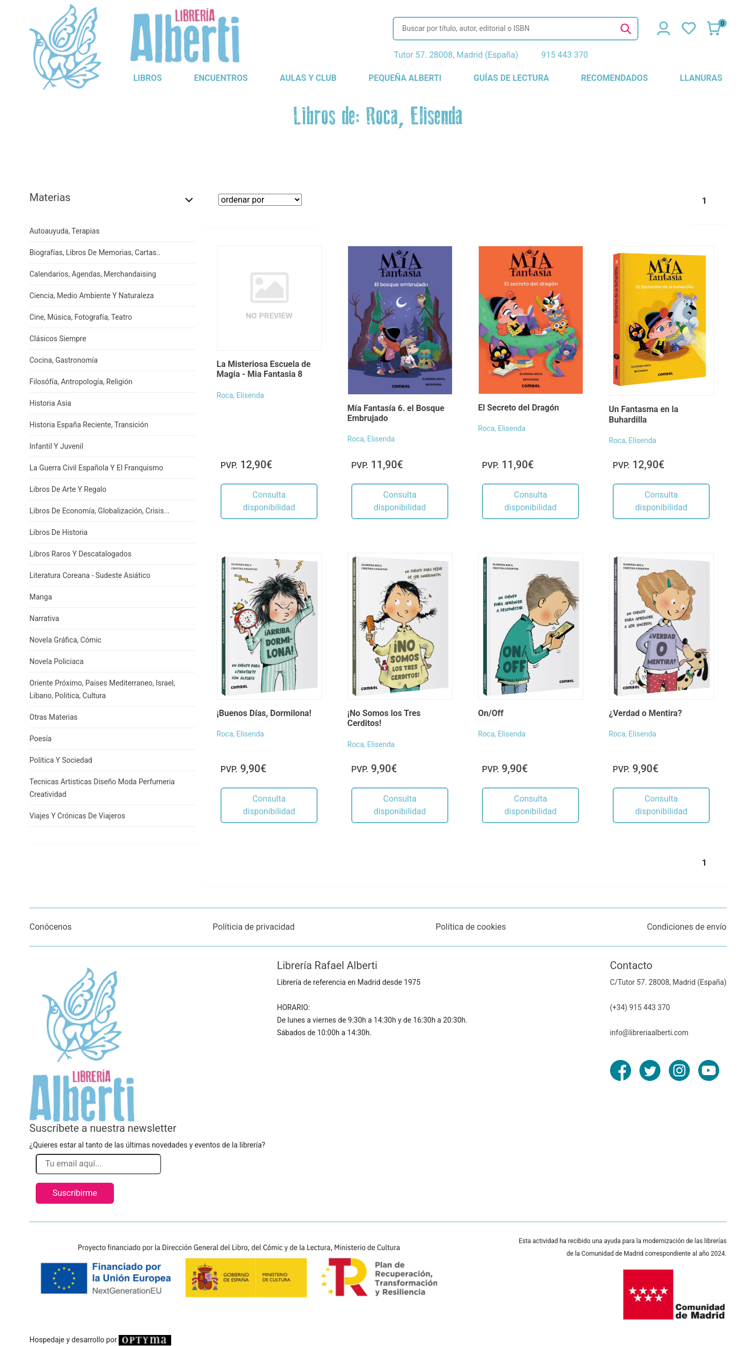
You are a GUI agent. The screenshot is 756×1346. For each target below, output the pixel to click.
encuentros (220, 78)
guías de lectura (511, 78)
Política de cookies (471, 927)
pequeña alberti (405, 78)
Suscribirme (74, 1193)
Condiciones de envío (687, 927)
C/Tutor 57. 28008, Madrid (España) (668, 982)
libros (147, 78)
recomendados (614, 78)
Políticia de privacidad (254, 927)
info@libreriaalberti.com (649, 1032)
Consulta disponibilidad (269, 501)
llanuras (701, 78)
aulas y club (308, 78)
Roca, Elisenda (240, 395)
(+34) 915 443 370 (640, 1007)
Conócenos (50, 927)
